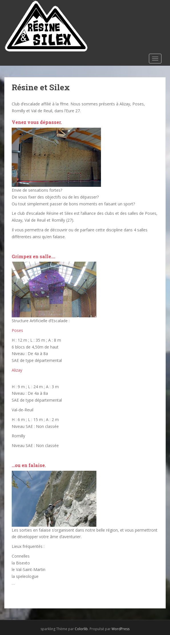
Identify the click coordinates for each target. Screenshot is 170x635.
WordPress (120, 628)
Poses (17, 330)
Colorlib (81, 628)
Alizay (17, 370)
